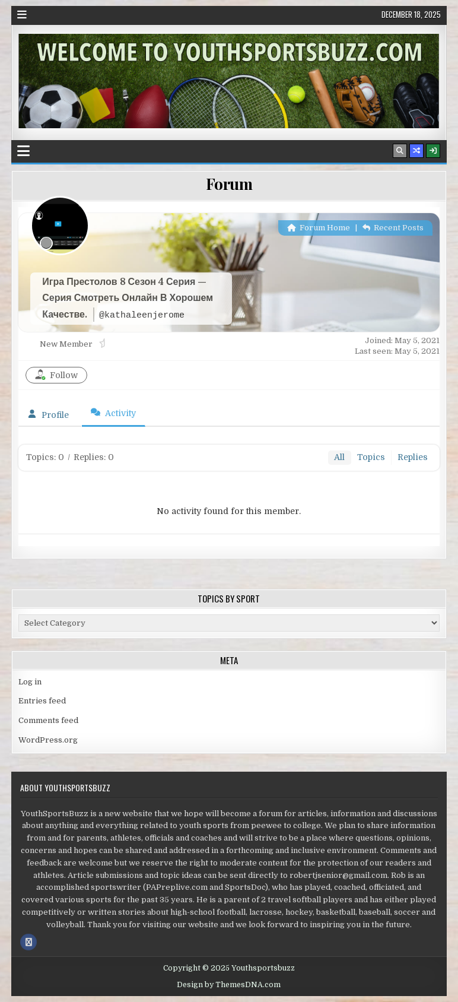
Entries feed (42, 700)
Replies (412, 457)
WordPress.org (48, 739)
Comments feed (48, 720)
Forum (229, 183)
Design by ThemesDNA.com (229, 985)
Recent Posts (393, 227)
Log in (30, 681)
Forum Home (318, 227)
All (339, 457)
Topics (371, 457)
